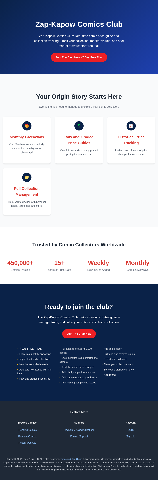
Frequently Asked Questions (79, 430)
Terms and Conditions (71, 459)
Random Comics (27, 436)
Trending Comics (27, 430)
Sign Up (130, 436)
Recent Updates (27, 442)
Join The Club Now (79, 333)
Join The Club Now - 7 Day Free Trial (79, 57)
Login (131, 430)
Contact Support (79, 436)
